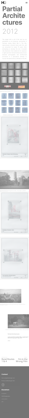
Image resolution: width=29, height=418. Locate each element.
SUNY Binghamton (6, 396)
